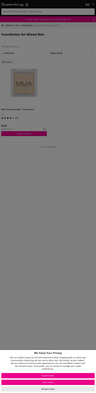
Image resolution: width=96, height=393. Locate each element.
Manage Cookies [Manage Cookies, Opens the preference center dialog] (48, 389)
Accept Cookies (48, 376)
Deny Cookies (48, 382)
